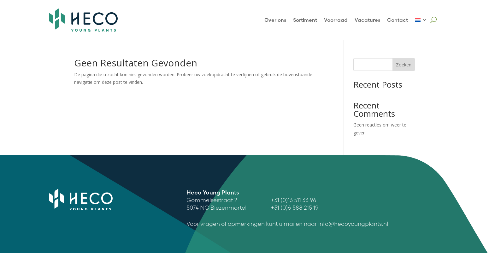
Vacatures (367, 20)
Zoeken (403, 65)
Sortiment (305, 20)
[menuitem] (421, 20)
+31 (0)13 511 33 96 (293, 200)
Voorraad (336, 20)
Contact (397, 20)
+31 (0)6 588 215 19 (295, 207)
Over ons (275, 20)
